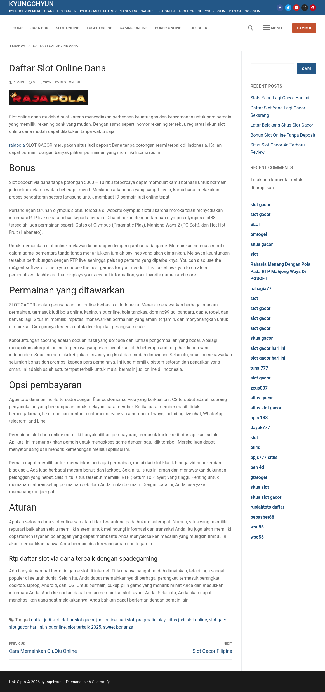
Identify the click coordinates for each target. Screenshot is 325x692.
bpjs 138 (259, 417)
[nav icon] (273, 28)
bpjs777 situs (264, 457)
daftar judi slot (45, 620)
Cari (306, 68)
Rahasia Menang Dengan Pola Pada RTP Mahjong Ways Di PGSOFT (280, 271)
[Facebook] (280, 7)
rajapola (17, 145)
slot (254, 254)
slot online (55, 627)
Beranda (17, 46)
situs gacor (262, 244)
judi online (106, 620)
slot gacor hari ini (26, 627)
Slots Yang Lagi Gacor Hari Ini (280, 98)
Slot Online (68, 82)
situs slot (260, 487)
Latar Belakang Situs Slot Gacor (282, 125)
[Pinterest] (313, 7)
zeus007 (259, 388)
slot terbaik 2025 (84, 627)
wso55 (257, 527)
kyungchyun (31, 4)
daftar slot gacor (78, 620)
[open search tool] (250, 28)
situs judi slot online (187, 620)
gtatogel (259, 477)
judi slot (126, 620)
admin (16, 82)
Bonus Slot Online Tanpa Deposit (283, 135)
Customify (100, 682)
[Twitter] (288, 7)
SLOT (256, 224)
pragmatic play (150, 620)
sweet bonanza (118, 627)
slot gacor (219, 620)
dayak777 (260, 427)
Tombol (304, 27)
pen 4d (257, 467)
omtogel (259, 234)
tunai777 (260, 368)
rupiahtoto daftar (267, 507)
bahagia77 (261, 288)
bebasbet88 (262, 517)
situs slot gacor (266, 408)
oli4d (256, 447)
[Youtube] (296, 7)
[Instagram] (304, 7)
